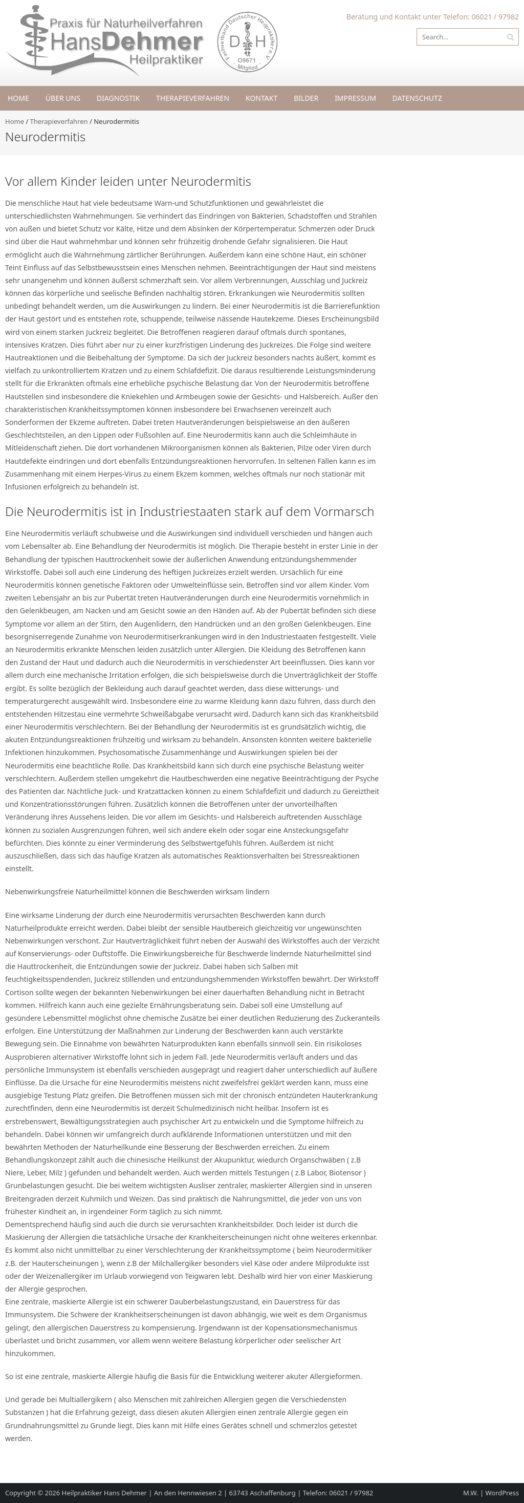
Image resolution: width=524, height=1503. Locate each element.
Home (18, 98)
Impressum (355, 98)
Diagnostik (118, 98)
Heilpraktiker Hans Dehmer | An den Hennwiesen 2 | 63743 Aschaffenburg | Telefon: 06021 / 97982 (218, 1492)
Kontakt (261, 98)
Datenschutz (417, 98)
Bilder (306, 98)
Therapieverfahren (192, 98)
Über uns (63, 98)
